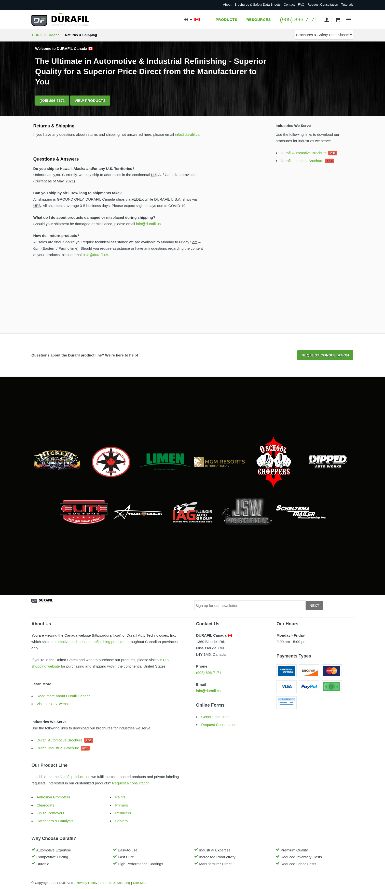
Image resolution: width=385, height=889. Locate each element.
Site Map (140, 883)
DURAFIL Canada (45, 35)
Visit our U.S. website (54, 704)
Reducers (123, 813)
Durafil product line (75, 777)
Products (226, 19)
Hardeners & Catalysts (55, 821)
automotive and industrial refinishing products (88, 642)
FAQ (301, 4)
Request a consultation (131, 783)
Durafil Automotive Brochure (304, 153)
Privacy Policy (86, 883)
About (227, 4)
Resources (259, 19)
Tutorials (347, 4)
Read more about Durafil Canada (64, 696)
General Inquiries (215, 717)
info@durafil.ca (187, 134)
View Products (90, 100)
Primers (121, 805)
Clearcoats (45, 805)
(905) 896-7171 (298, 19)
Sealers (121, 821)
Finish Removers (50, 813)
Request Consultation (322, 4)
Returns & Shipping (115, 883)
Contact (289, 4)
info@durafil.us (148, 224)
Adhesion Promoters (53, 797)
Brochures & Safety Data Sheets (257, 4)
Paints (120, 797)
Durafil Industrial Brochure (302, 161)
